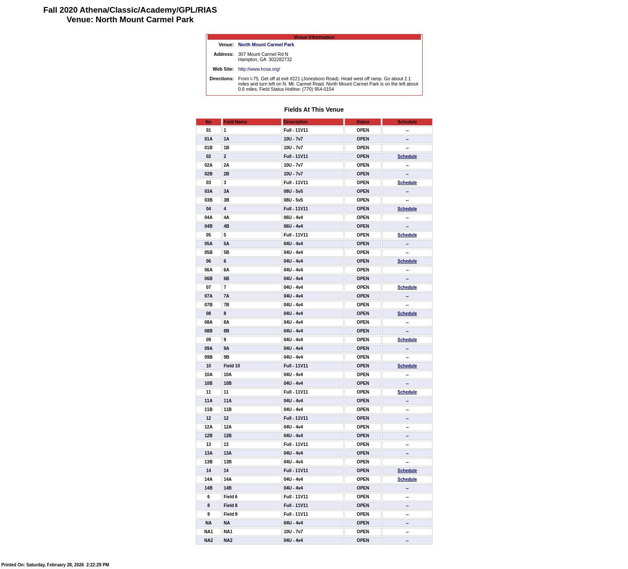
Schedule (407, 156)
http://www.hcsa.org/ (259, 69)
